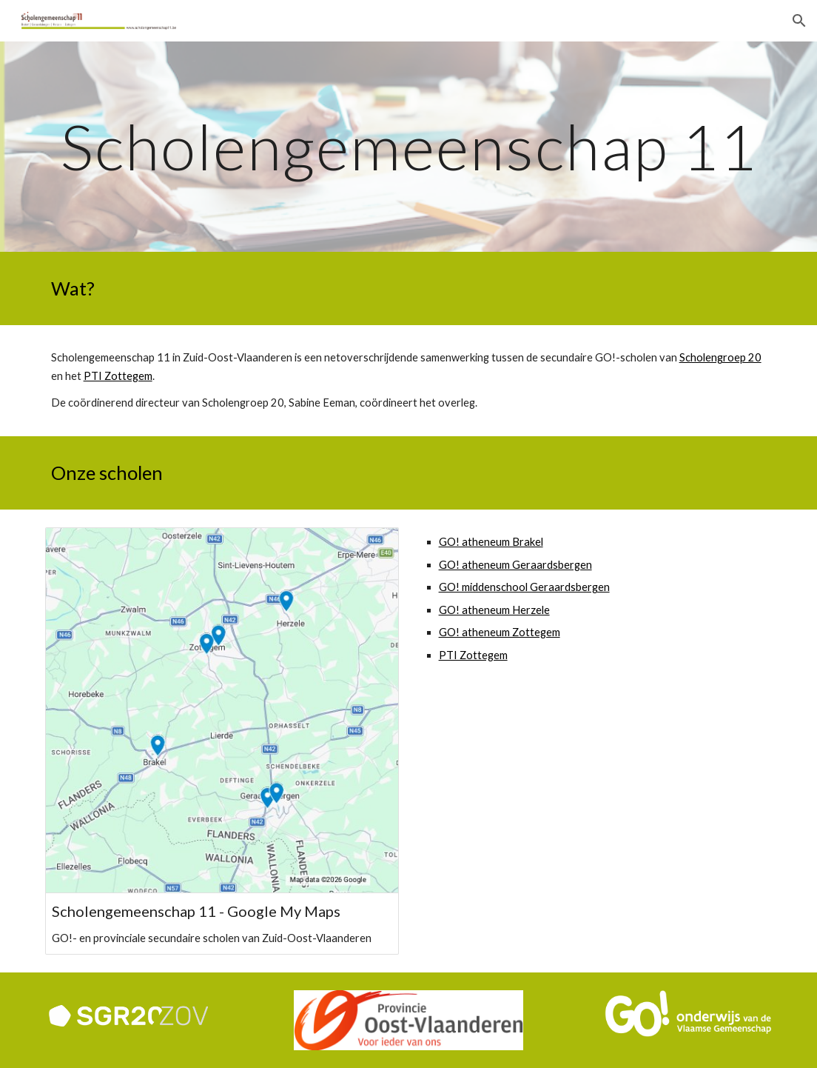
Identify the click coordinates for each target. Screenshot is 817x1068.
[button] (799, 21)
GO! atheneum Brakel (491, 541)
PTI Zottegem (118, 376)
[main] (409, 146)
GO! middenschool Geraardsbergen (524, 587)
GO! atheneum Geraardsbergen (515, 564)
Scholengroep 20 (720, 357)
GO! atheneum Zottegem (499, 632)
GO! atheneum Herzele (494, 610)
